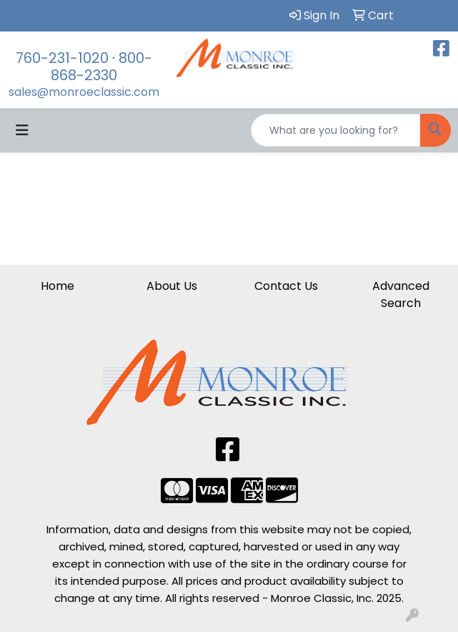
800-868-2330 (101, 66)
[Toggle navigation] (22, 130)
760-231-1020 (62, 58)
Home (57, 286)
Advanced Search (400, 294)
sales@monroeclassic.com (84, 92)
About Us (171, 286)
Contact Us (286, 286)
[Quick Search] (336, 130)
